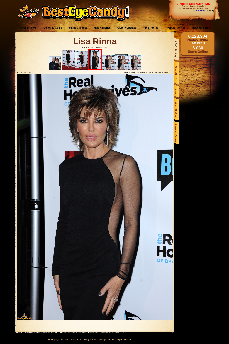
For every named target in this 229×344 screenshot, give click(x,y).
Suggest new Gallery (94, 339)
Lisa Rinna (95, 41)
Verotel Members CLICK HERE (193, 4)
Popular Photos (176, 27)
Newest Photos (201, 27)
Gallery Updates (127, 27)
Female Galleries (77, 27)
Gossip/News (28, 27)
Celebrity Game (53, 27)
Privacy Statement (73, 339)
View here (194, 6)
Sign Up (59, 339)
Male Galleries (102, 27)
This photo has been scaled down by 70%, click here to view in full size (146, 72)
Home (50, 339)
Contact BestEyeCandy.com (118, 339)
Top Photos (151, 27)
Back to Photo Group (24, 72)
